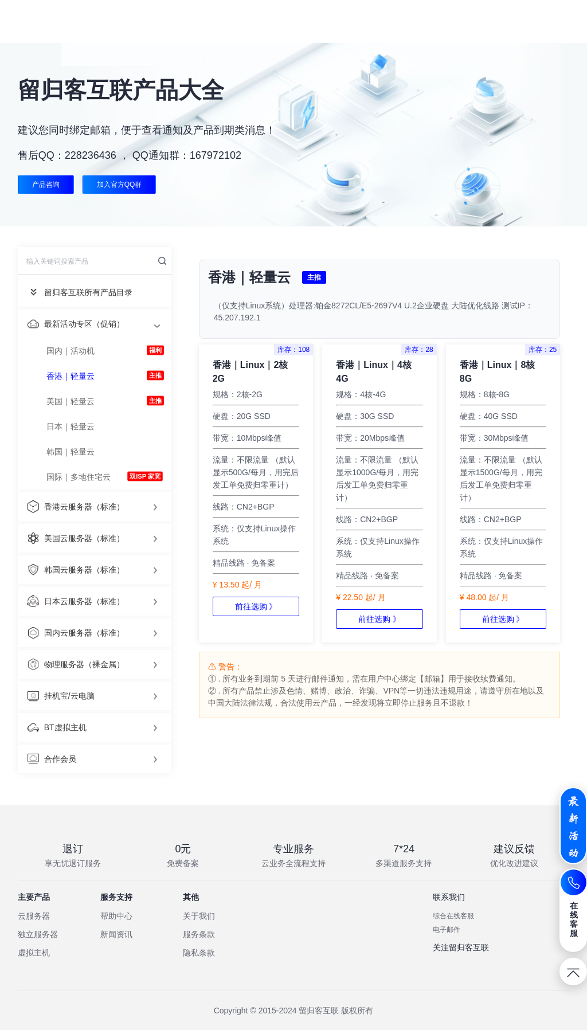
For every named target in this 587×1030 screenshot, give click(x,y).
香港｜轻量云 (70, 376)
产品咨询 (46, 185)
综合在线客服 (453, 916)
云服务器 (34, 916)
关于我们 (199, 916)
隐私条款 (199, 952)
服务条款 (199, 934)
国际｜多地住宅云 (78, 476)
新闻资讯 (116, 934)
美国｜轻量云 (70, 401)
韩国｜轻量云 (70, 451)
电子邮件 (446, 930)
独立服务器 (38, 934)
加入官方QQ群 (120, 185)
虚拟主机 (34, 952)
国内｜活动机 (70, 350)
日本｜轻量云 (70, 426)
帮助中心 (116, 916)
